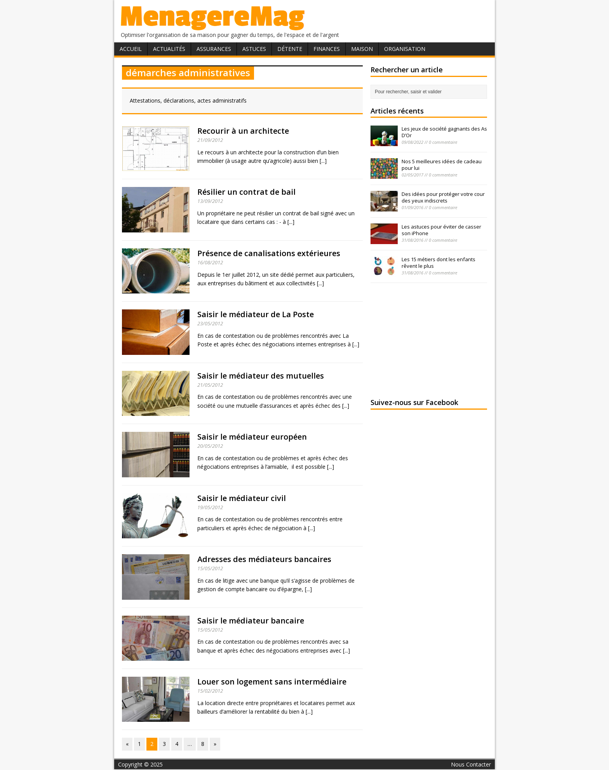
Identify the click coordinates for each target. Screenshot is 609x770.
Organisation (404, 48)
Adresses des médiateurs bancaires (264, 559)
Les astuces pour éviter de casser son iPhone (441, 230)
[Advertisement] (429, 339)
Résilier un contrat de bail (246, 192)
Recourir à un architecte (243, 131)
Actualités (169, 48)
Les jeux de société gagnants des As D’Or (444, 132)
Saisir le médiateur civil (241, 498)
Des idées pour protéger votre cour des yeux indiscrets (443, 197)
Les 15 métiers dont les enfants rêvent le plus (438, 262)
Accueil (131, 48)
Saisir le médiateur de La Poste (255, 314)
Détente (289, 48)
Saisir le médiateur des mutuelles (260, 375)
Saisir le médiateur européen (252, 436)
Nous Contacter (471, 764)
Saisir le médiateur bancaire (250, 620)
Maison (362, 48)
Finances (326, 48)
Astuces (254, 48)
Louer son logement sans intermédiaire (271, 681)
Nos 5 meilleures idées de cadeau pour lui (442, 164)
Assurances (214, 48)
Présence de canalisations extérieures (268, 253)
